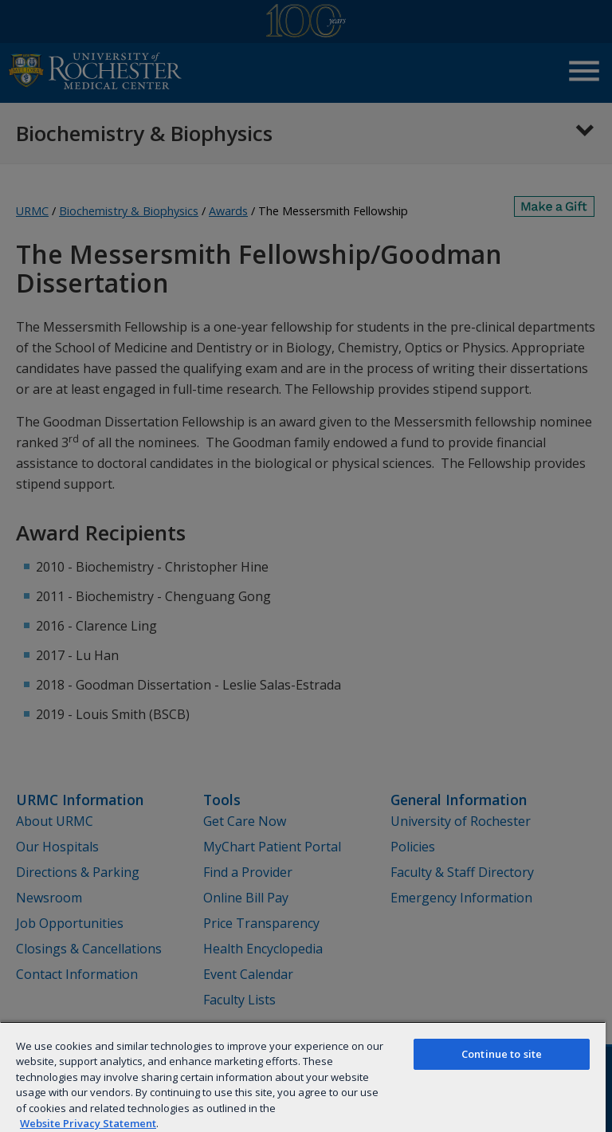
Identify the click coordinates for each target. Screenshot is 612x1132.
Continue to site (501, 1054)
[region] (303, 1076)
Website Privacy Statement (88, 1123)
